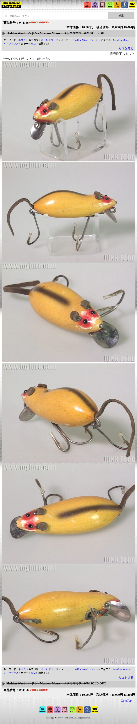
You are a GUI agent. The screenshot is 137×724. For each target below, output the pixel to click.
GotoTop (126, 700)
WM (33, 43)
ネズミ (22, 40)
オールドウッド (49, 40)
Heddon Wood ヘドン (85, 40)
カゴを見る (126, 48)
